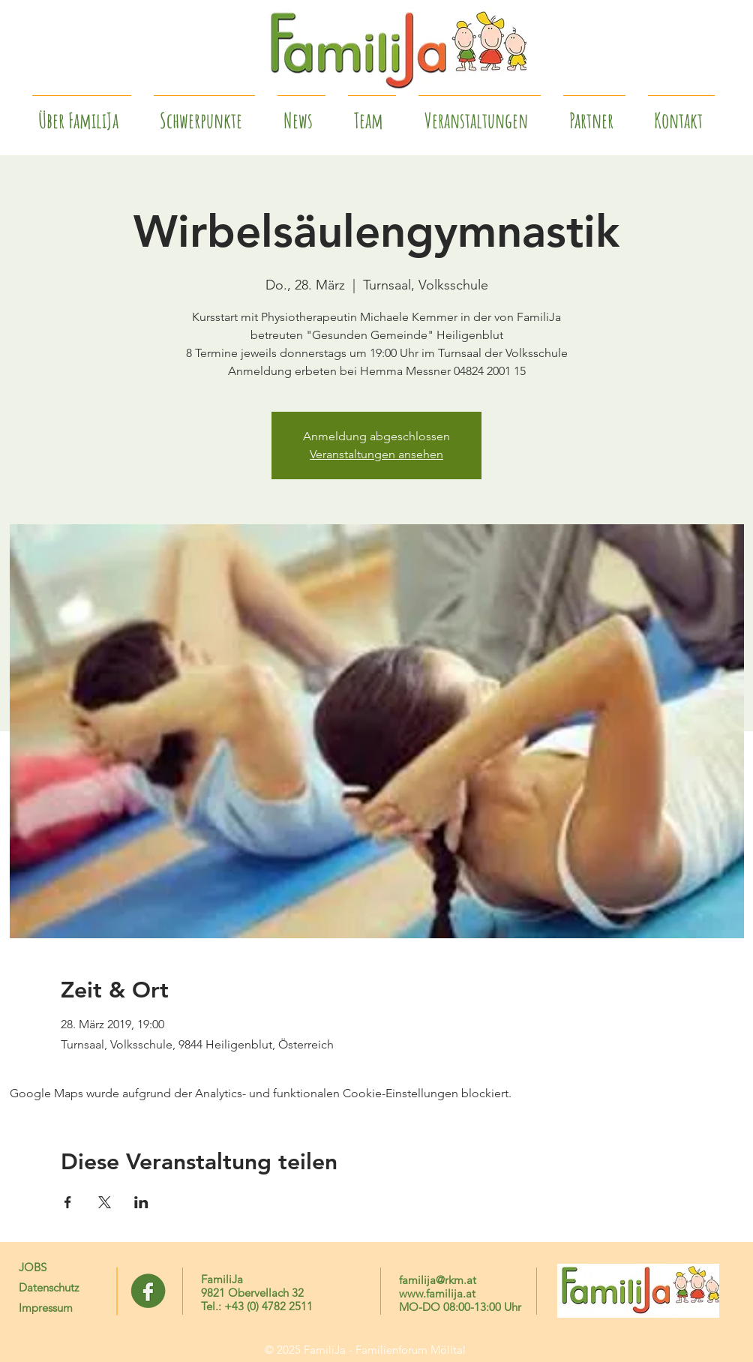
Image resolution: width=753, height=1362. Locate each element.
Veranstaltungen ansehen (376, 454)
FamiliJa (222, 1279)
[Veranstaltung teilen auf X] (105, 1202)
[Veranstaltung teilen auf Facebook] (68, 1202)
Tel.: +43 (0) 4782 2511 (257, 1306)
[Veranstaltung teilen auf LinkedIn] (141, 1202)
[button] (594, 114)
